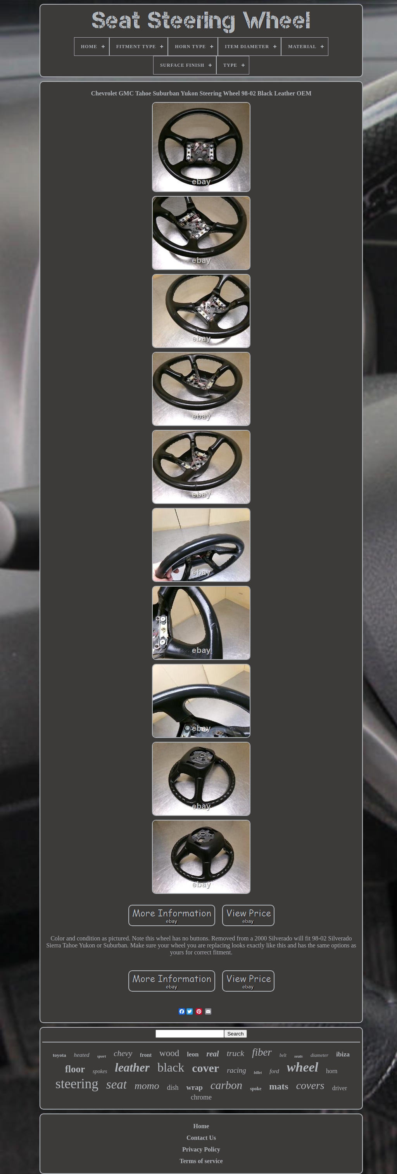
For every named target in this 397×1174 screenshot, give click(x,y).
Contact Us (201, 1137)
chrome (201, 1097)
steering (76, 1083)
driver (339, 1088)
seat (116, 1084)
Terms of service (201, 1161)
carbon (226, 1085)
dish (173, 1087)
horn (331, 1071)
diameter (319, 1055)
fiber (262, 1052)
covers (310, 1085)
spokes (100, 1071)
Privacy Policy (201, 1149)
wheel (302, 1067)
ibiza (343, 1054)
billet (258, 1072)
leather (132, 1067)
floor (75, 1069)
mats (278, 1086)
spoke (255, 1088)
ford (274, 1071)
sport (101, 1056)
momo (147, 1085)
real (212, 1053)
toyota (59, 1055)
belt (283, 1055)
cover (205, 1067)
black (170, 1067)
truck (235, 1053)
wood (169, 1053)
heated (82, 1055)
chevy (123, 1053)
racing (236, 1070)
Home (201, 1126)
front (146, 1055)
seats (298, 1056)
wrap (194, 1087)
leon (192, 1054)
